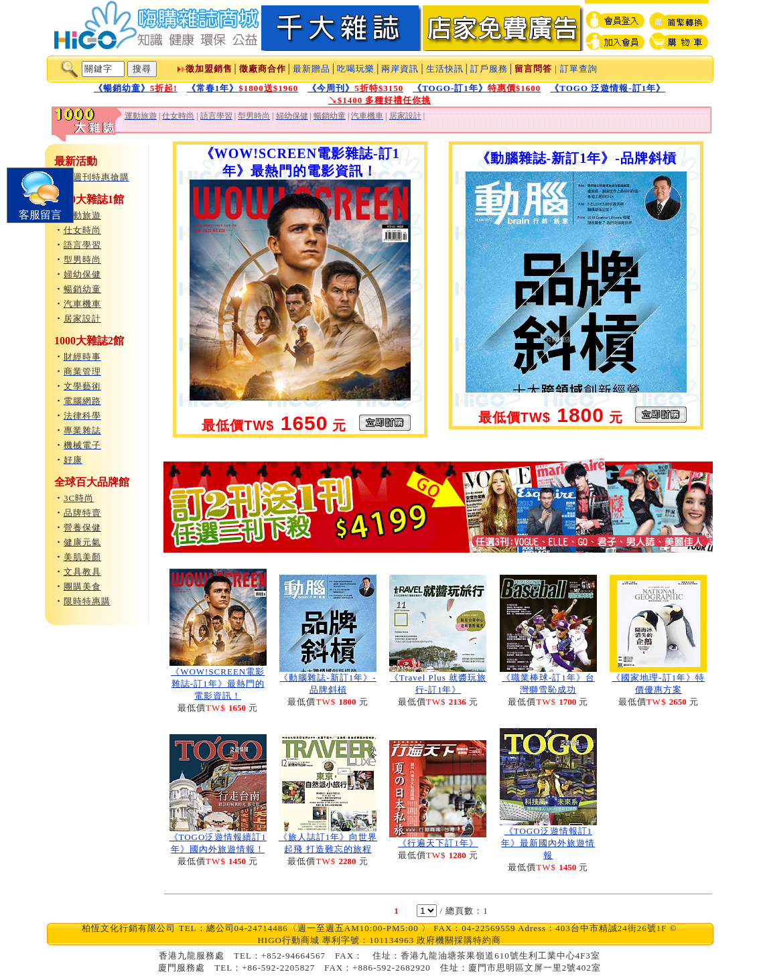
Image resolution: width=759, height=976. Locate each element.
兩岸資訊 (400, 69)
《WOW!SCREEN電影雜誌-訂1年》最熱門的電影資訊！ (218, 684)
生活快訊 (445, 69)
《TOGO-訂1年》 (477, 88)
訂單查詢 (579, 69)
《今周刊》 (355, 88)
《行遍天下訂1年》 (438, 843)
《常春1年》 (243, 88)
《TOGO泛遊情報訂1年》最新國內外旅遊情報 (548, 843)
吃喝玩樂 (355, 69)
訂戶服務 (489, 69)
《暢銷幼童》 (136, 88)
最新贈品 (311, 69)
